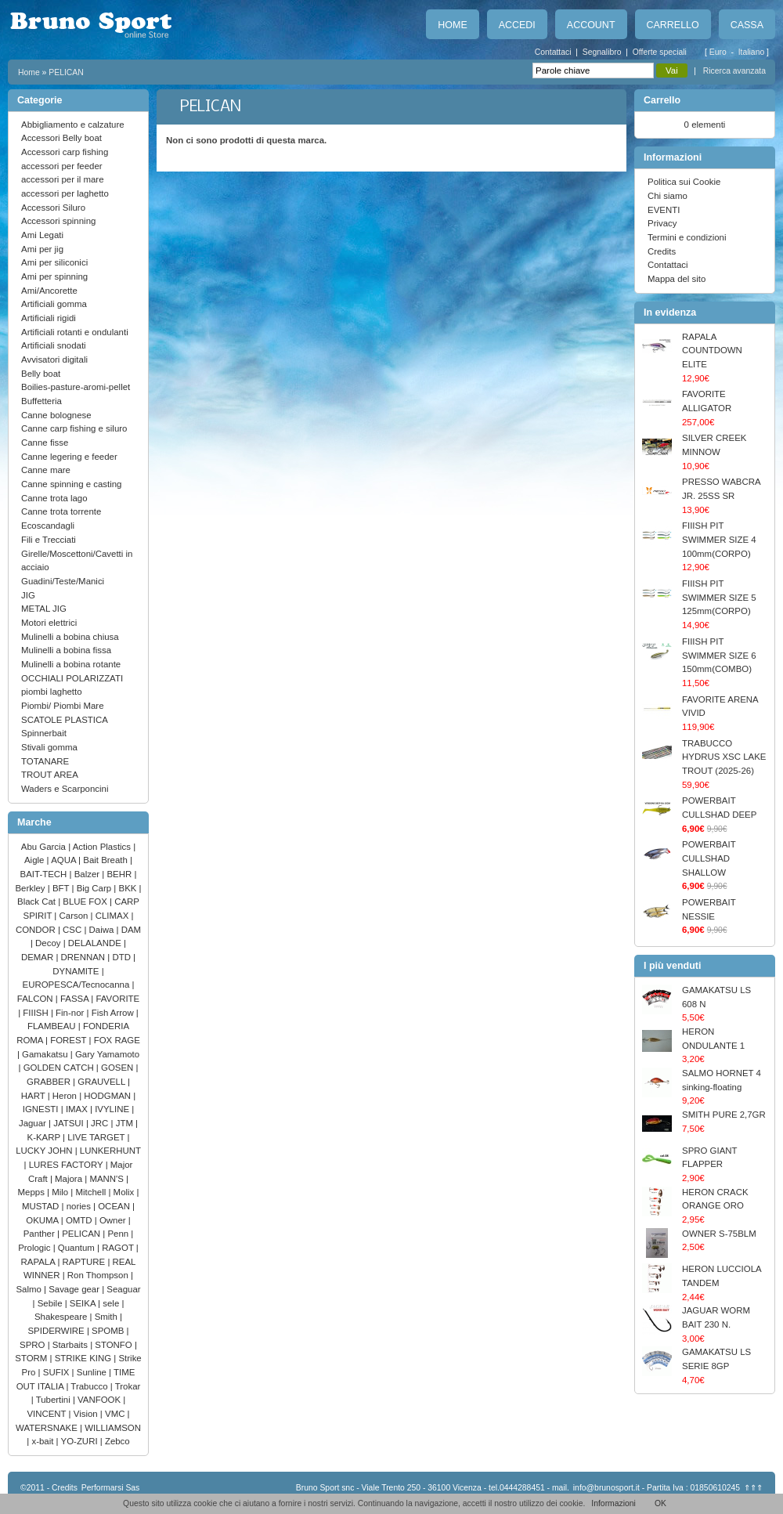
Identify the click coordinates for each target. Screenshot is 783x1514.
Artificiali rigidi (48, 318)
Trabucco (90, 1386)
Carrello (673, 25)
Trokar (128, 1386)
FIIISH (37, 1012)
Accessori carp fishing (64, 152)
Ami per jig (42, 249)
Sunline (93, 1372)
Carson (75, 915)
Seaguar (123, 1289)
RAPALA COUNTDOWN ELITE (712, 350)
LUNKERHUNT (110, 1150)
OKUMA (43, 1220)
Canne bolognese (56, 415)
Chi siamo (667, 196)
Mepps (33, 1192)
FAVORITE (117, 998)
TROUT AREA (49, 774)
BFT (62, 888)
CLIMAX (114, 915)
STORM (32, 1358)
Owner (113, 1220)
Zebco (117, 1441)
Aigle (35, 860)
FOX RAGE (117, 1040)
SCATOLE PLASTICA (64, 719)
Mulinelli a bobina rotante (71, 664)
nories (80, 1206)
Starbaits (71, 1345)
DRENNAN (84, 957)
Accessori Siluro (53, 207)
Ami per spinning (54, 276)
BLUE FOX (86, 901)
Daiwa (103, 929)
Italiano (752, 52)
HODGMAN (108, 1095)
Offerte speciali (660, 52)
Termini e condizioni (687, 237)
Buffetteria (41, 401)
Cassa (747, 25)
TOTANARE (45, 761)
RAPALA (39, 1261)
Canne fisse (44, 442)
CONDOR (37, 929)
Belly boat (40, 373)
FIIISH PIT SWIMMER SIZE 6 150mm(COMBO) (719, 655)
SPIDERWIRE (56, 1330)
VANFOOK (100, 1399)
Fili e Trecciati (48, 539)
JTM (125, 1123)
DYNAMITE (76, 971)
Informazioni (613, 1503)
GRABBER (50, 1081)
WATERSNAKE (48, 1428)
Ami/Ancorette (49, 290)
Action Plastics (103, 846)
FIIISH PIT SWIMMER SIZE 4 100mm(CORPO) (719, 539)
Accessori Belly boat (61, 138)
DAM (131, 929)
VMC (116, 1413)
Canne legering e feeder (69, 456)
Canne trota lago (54, 498)
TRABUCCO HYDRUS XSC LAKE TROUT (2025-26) (724, 757)
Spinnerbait (44, 733)
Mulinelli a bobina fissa (66, 650)
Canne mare (45, 470)
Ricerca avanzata (734, 71)
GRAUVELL (103, 1081)
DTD (122, 957)
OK (660, 1503)
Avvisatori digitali (54, 359)
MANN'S (107, 1178)
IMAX (78, 1109)
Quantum (77, 1247)
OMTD (80, 1220)
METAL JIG (44, 608)
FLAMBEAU (52, 1026)
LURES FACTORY (67, 1164)
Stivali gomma (49, 747)
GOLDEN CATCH (59, 1067)
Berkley (31, 888)
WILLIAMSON (113, 1428)
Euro (719, 52)
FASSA (75, 998)
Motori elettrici (49, 622)
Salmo (30, 1289)
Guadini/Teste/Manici (62, 581)
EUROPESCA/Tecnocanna (77, 984)
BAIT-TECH (45, 874)
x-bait (43, 1441)
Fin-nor (71, 1012)
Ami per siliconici (54, 262)
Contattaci (553, 52)
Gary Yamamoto (107, 1054)
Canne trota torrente (61, 511)
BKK (129, 888)
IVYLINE (113, 1109)
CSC (73, 929)
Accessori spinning (58, 221)
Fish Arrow (114, 1012)
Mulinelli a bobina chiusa (70, 636)
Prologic (35, 1247)
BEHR (120, 874)
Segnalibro (602, 52)
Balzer (88, 874)
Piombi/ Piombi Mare (62, 705)
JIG (28, 595)
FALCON (36, 998)
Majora (70, 1178)
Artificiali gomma (54, 304)
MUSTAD (42, 1206)
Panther (40, 1233)
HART (34, 1095)
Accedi (517, 25)
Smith (107, 1316)
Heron (65, 1095)
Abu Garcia (44, 846)
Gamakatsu (46, 1054)
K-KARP (45, 1137)
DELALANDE (96, 943)
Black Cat (37, 901)
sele (112, 1303)
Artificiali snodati (53, 345)
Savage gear (75, 1289)
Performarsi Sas (110, 1487)
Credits (662, 251)
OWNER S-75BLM (719, 1233)
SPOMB (109, 1330)
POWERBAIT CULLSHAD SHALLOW (708, 858)
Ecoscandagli (47, 525)
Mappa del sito (676, 279)
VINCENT (47, 1413)
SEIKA (84, 1303)
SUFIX (57, 1372)
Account (591, 25)
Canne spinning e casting (71, 484)
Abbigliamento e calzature (72, 124)
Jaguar (34, 1123)
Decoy (49, 943)
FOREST (69, 1040)
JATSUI (69, 1123)
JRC (100, 1123)
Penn (119, 1233)
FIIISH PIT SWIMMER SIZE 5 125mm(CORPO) (719, 597)
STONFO (115, 1345)
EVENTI (664, 210)
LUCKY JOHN (45, 1150)
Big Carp (95, 888)
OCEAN (115, 1206)
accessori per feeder (62, 166)
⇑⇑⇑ (753, 1487)
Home (452, 25)
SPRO (34, 1345)
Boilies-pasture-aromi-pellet (75, 387)
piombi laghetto (51, 691)
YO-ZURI (80, 1441)
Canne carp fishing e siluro (74, 428)
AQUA (64, 860)
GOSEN (118, 1067)
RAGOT (119, 1247)
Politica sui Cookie (684, 181)
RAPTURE (85, 1261)
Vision (87, 1413)
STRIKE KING (84, 1358)
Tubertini (54, 1399)
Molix (125, 1192)
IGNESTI (42, 1109)
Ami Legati (42, 235)
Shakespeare (62, 1316)
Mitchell (92, 1192)
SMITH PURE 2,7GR (724, 1114)
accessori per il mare (62, 179)
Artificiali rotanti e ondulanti (74, 332)
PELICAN (66, 72)
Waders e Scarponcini (64, 788)
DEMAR (38, 957)
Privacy (662, 223)
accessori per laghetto (65, 193)
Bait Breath (106, 860)
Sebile (51, 1303)
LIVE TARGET (97, 1137)
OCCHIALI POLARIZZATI (72, 678)
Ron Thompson (99, 1275)
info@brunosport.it (606, 1487)
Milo (61, 1192)
